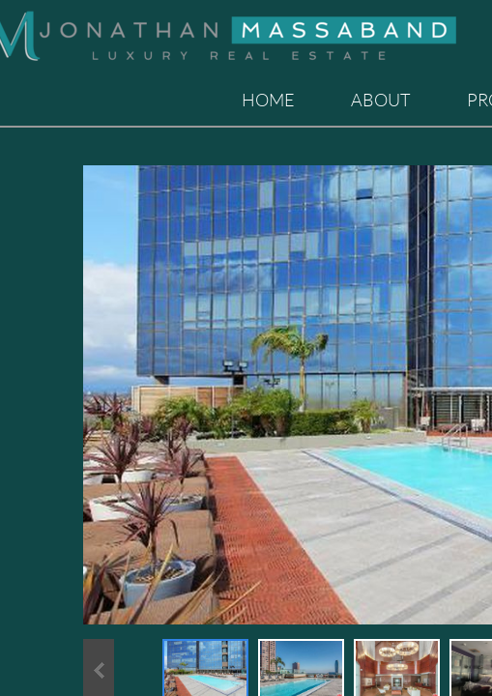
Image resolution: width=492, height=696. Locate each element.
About (381, 99)
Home (268, 99)
